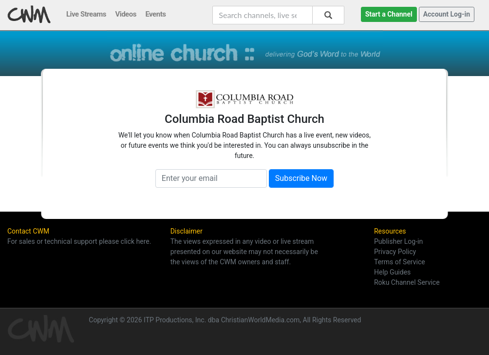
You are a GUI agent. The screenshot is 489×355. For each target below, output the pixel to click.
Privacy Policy (395, 252)
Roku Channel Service (407, 282)
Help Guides (392, 272)
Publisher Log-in (398, 241)
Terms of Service (399, 262)
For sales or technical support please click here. (79, 241)
